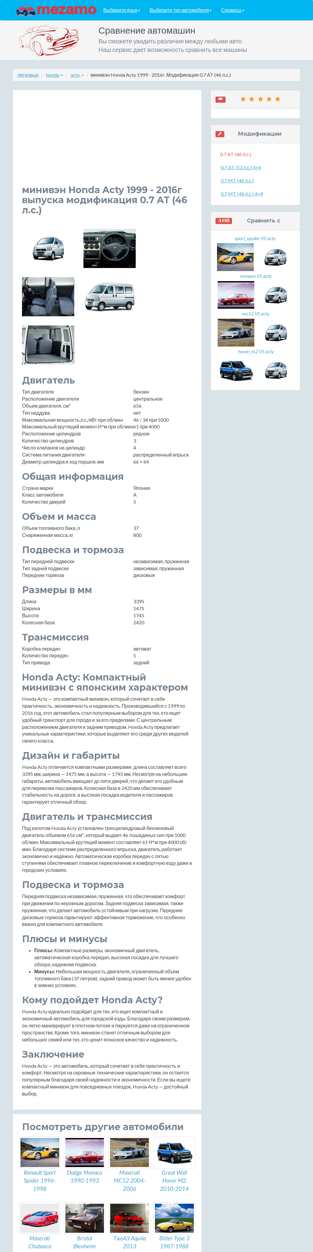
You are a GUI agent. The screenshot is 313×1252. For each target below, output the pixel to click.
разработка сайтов (161, 1245)
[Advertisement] (107, 142)
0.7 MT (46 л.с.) (237, 180)
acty (77, 75)
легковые (28, 75)
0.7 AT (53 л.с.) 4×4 (241, 167)
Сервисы (232, 10)
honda (54, 75)
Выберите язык (121, 10)
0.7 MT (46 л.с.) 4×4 (242, 193)
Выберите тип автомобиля (180, 10)
